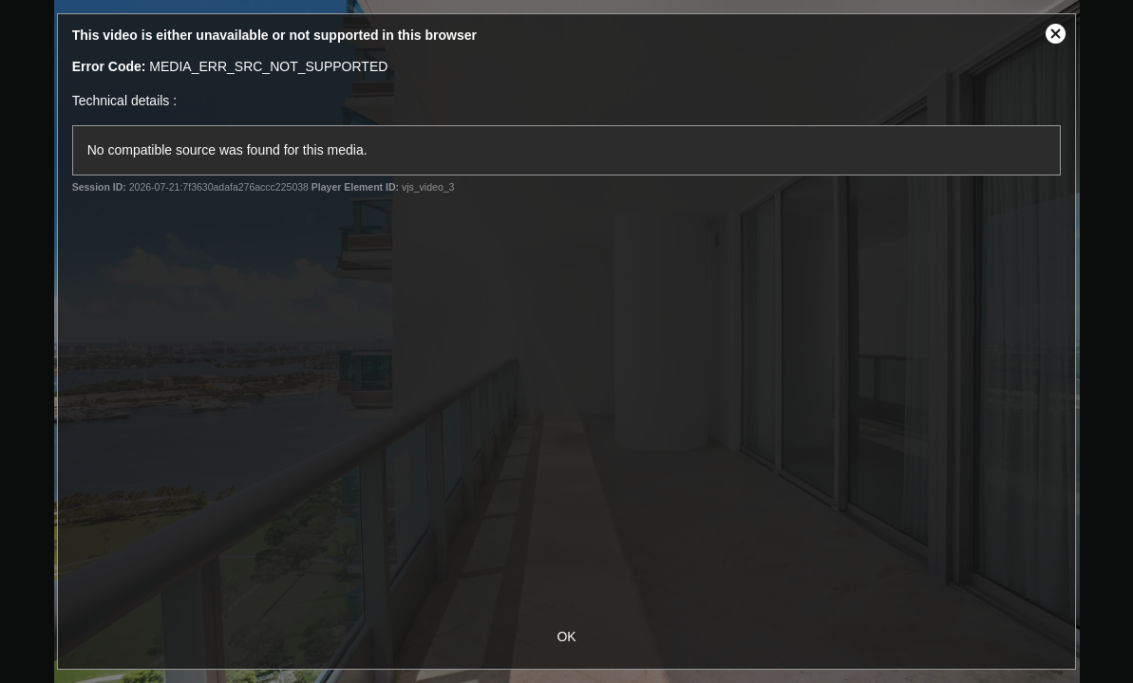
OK (566, 636)
